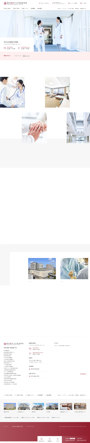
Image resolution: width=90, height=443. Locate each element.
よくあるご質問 (71, 396)
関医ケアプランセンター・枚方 (28, 419)
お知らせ (59, 396)
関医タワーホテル (56, 419)
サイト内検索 (84, 3)
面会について (26, 55)
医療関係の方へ (83, 396)
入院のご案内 (19, 396)
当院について (30, 396)
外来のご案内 (9, 396)
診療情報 (40, 396)
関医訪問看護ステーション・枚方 (12, 419)
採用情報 (77, 396)
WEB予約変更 (72, 438)
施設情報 (49, 396)
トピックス (64, 396)
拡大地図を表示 (83, 375)
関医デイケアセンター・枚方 (43, 419)
